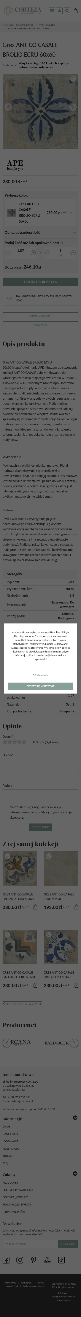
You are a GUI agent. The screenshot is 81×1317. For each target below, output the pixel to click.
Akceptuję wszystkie (40, 686)
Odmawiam (40, 675)
